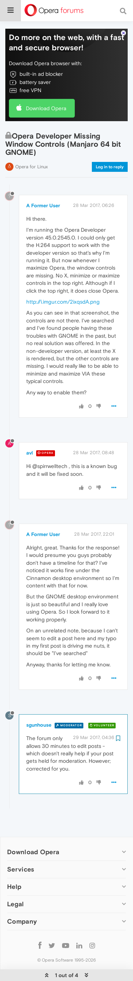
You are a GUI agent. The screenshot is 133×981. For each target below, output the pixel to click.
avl (29, 431)
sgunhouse (38, 703)
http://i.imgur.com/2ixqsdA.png (63, 280)
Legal (15, 882)
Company (22, 900)
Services (20, 848)
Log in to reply (110, 145)
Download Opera (46, 87)
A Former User (43, 184)
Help (14, 865)
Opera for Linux (31, 145)
